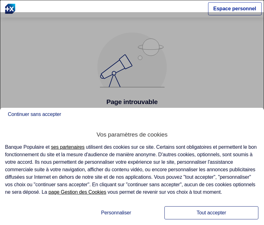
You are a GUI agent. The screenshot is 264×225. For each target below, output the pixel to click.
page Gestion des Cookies (77, 192)
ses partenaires (68, 147)
